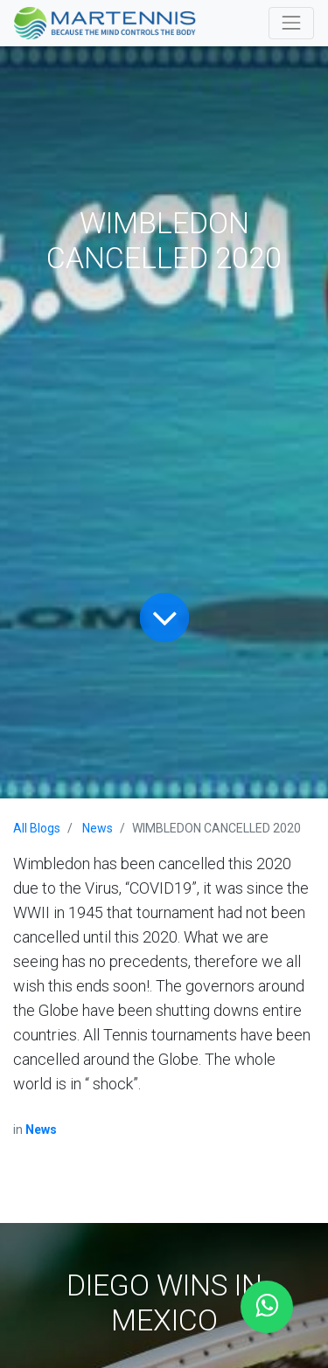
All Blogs (36, 828)
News (97, 828)
